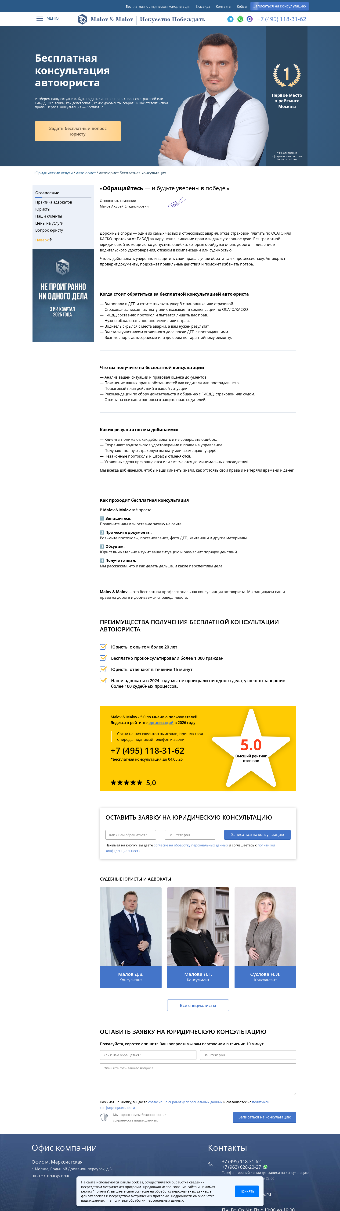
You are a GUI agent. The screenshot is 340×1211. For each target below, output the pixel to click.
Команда (203, 6)
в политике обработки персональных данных (146, 1200)
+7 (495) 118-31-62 (281, 19)
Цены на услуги (49, 223)
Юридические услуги (53, 173)
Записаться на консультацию (279, 6)
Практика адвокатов (53, 202)
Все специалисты (198, 1005)
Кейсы (242, 6)
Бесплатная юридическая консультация (158, 6)
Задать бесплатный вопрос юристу (78, 131)
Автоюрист (86, 173)
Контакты (223, 6)
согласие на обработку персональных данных (191, 845)
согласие (142, 1191)
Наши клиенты (48, 216)
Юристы (42, 209)
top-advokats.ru (287, 159)
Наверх (43, 240)
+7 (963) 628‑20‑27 (245, 1167)
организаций (161, 722)
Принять (247, 1191)
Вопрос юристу (49, 230)
